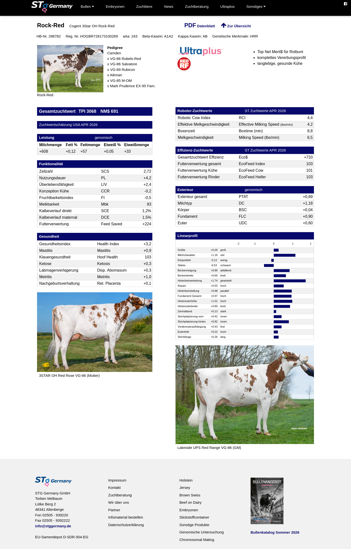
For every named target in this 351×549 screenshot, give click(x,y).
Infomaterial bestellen (125, 517)
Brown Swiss (189, 495)
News (168, 6)
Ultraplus (227, 6)
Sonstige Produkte (194, 525)
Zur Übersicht (236, 26)
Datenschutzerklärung (126, 525)
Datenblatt (199, 26)
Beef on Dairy (190, 502)
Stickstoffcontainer (194, 517)
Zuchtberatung (197, 6)
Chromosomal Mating (196, 540)
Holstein (186, 480)
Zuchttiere (144, 6)
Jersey (184, 487)
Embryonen (115, 6)
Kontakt (114, 487)
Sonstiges (256, 6)
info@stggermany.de (53, 526)
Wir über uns (118, 502)
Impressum (117, 480)
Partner (114, 510)
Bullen (87, 6)
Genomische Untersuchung (201, 532)
